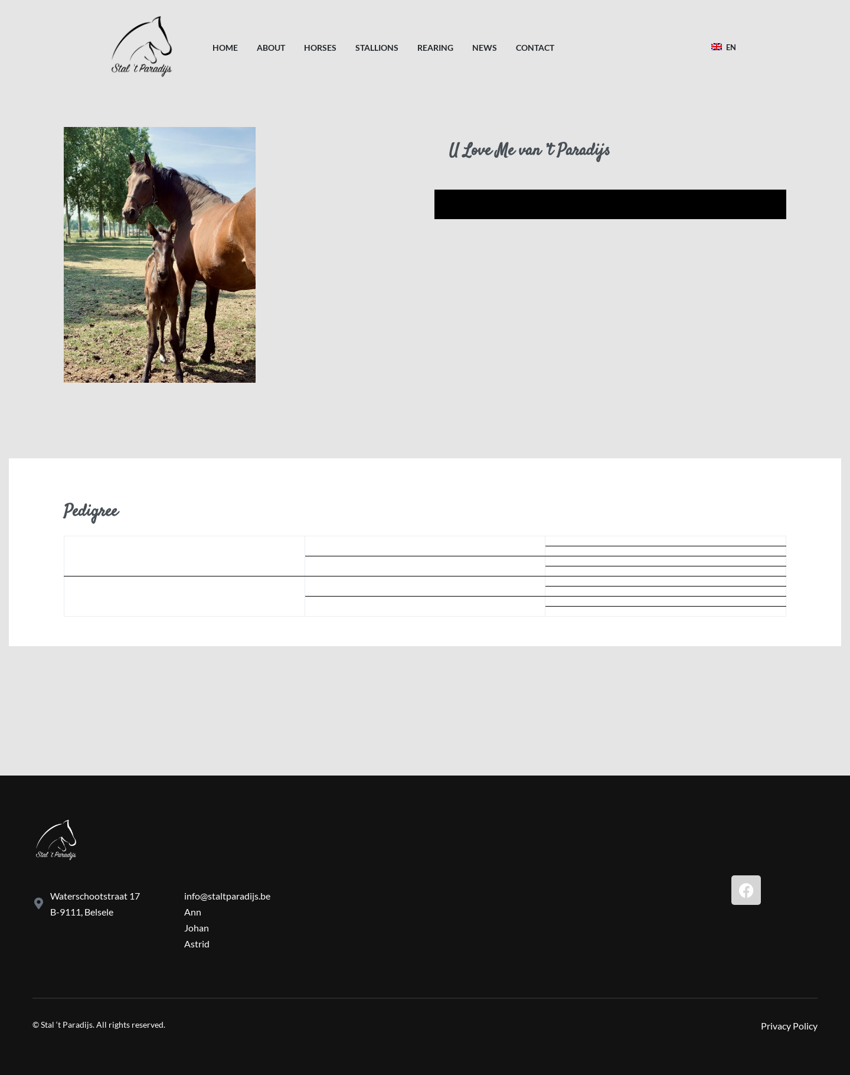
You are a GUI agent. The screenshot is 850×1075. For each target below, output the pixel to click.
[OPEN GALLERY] (160, 255)
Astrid (197, 943)
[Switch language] (725, 47)
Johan (196, 927)
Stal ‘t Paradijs (67, 1024)
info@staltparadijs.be (227, 895)
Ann (192, 911)
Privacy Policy (789, 1025)
